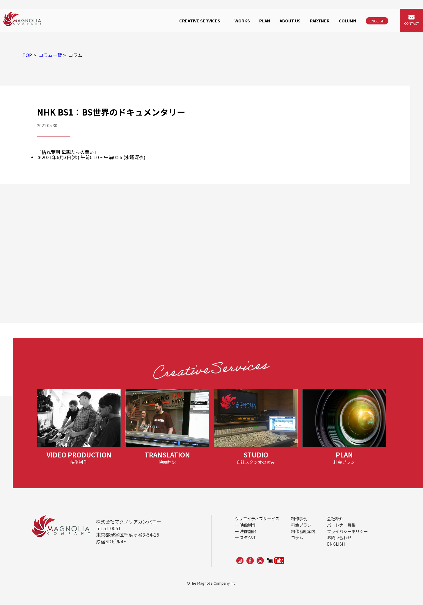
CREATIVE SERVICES (199, 20)
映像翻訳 (248, 531)
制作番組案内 (303, 531)
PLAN (264, 20)
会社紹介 (335, 518)
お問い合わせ (339, 537)
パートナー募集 (341, 525)
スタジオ (248, 537)
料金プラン (301, 525)
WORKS (242, 20)
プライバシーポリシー (347, 531)
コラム (297, 537)
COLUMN (347, 20)
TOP (27, 55)
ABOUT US (290, 20)
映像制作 (248, 525)
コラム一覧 (50, 55)
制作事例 (299, 518)
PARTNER (320, 20)
